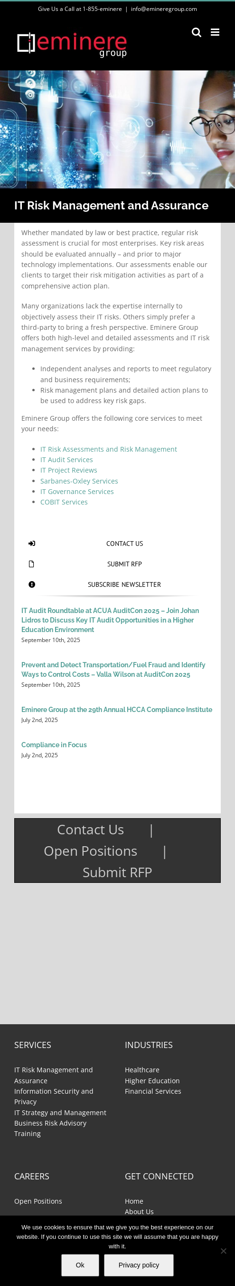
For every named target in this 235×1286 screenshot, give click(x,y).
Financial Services (153, 1091)
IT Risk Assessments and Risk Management (108, 449)
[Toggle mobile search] (196, 32)
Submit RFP (117, 872)
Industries (149, 1044)
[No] (223, 1251)
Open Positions (90, 850)
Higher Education (152, 1080)
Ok (80, 1265)
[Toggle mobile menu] (216, 32)
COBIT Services (64, 501)
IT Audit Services (66, 459)
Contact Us (90, 829)
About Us (139, 1211)
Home (134, 1201)
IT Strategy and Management (60, 1112)
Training (27, 1133)
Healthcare (142, 1069)
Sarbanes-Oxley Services (79, 480)
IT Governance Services (77, 491)
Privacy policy (139, 1265)
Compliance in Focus (54, 745)
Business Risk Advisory (50, 1123)
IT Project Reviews (68, 470)
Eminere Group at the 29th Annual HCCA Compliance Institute (116, 709)
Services (32, 1044)
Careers (31, 1176)
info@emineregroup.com (164, 9)
